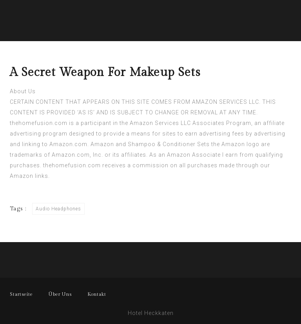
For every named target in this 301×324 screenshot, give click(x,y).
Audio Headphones (58, 209)
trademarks (26, 155)
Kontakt (96, 294)
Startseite (21, 294)
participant (96, 123)
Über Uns (60, 294)
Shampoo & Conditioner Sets (169, 144)
